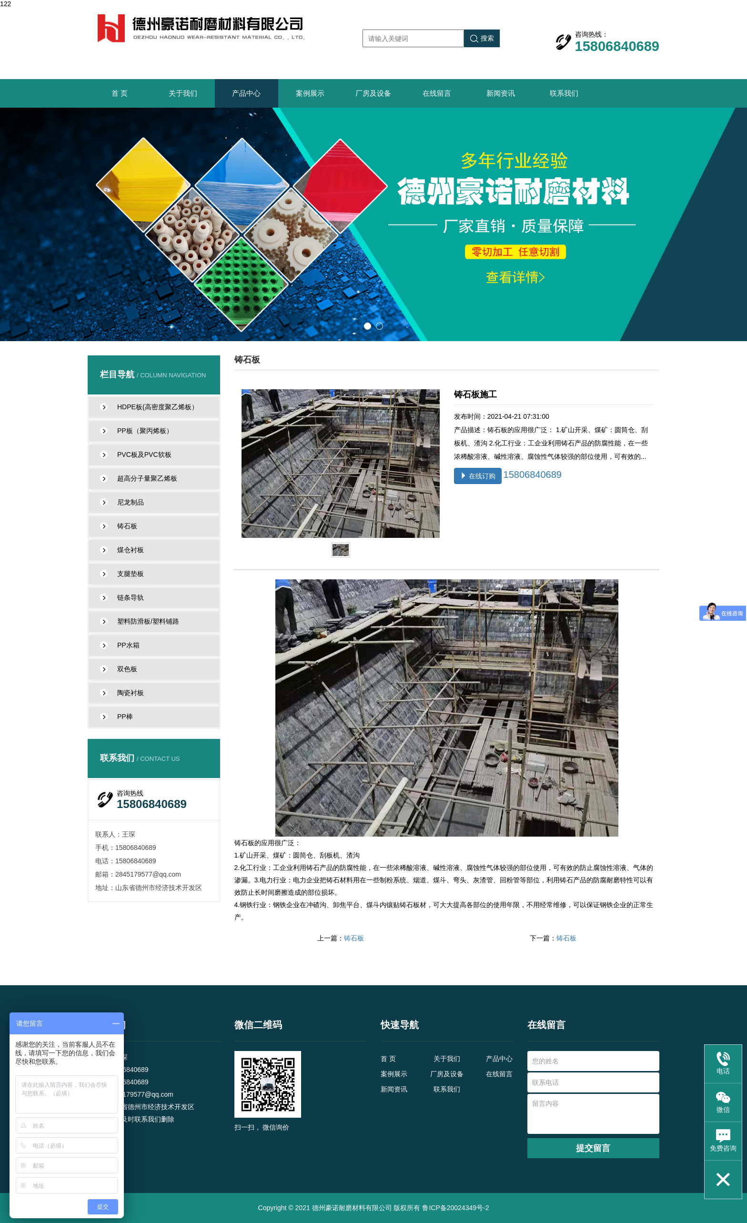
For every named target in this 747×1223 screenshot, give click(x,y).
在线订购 (477, 476)
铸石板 (354, 938)
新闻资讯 (500, 93)
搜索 (482, 38)
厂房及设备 (373, 93)
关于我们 (183, 93)
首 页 (119, 93)
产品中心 (246, 93)
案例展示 (310, 93)
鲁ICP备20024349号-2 (455, 1208)
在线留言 (437, 93)
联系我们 (564, 93)
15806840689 (533, 474)
